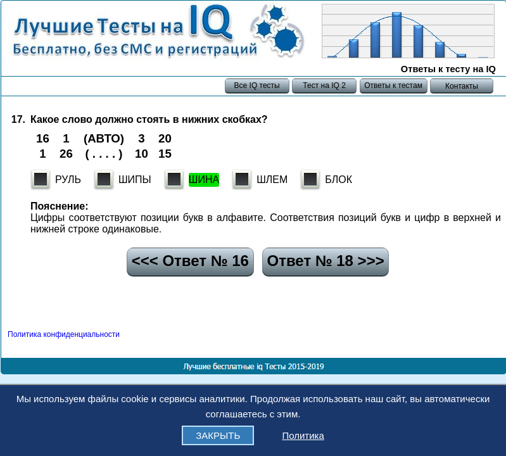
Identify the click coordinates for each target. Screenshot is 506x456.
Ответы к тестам (393, 85)
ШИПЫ (134, 179)
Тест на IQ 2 (324, 85)
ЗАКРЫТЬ (218, 435)
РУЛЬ (68, 179)
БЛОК (338, 179)
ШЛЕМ (272, 179)
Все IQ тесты (257, 85)
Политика (303, 435)
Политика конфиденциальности (64, 334)
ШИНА (204, 179)
